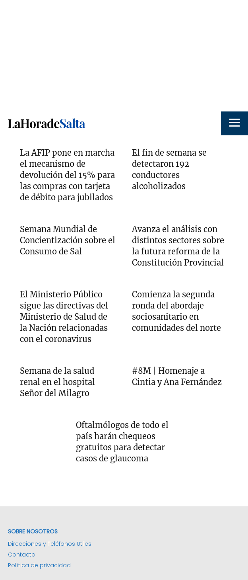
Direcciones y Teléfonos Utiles (49, 544)
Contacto (21, 555)
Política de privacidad (39, 565)
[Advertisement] (124, 55)
